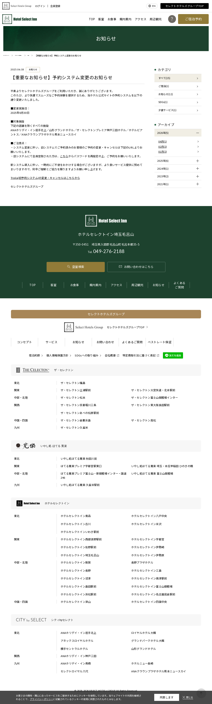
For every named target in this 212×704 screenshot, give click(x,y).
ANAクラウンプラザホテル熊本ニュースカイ (158, 671)
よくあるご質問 (179, 285)
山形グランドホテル (143, 649)
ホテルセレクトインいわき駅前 (80, 532)
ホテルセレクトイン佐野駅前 (78, 547)
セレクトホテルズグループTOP (184, 6)
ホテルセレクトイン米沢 (146, 524)
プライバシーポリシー (41, 699)
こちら (64, 156)
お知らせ (158, 285)
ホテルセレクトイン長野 (76, 570)
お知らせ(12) (165, 94)
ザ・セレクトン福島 (73, 383)
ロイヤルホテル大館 (143, 633)
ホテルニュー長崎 (142, 663)
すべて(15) (164, 78)
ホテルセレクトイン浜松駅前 (78, 594)
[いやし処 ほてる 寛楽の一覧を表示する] (106, 446)
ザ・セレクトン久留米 (74, 427)
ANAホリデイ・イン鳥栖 (76, 663)
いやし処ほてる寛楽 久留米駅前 (80, 485)
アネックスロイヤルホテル (77, 641)
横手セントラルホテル (74, 649)
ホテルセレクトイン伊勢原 (147, 555)
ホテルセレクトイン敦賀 (76, 562)
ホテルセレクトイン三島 (146, 570)
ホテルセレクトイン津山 (76, 602)
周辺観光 (155, 19)
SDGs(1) (162, 102)
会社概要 (110, 355)
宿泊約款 (34, 355)
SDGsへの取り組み (87, 355)
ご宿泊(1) (163, 86)
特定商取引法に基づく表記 (139, 355)
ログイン (40, 6)
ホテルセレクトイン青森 (76, 516)
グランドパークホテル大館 (147, 641)
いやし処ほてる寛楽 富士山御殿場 (152, 473)
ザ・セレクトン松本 (73, 397)
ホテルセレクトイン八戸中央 (149, 516)
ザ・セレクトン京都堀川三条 (78, 405)
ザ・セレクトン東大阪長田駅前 (150, 405)
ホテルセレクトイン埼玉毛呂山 (80, 555)
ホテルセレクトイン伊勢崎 (147, 547)
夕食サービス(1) (167, 110)
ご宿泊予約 (193, 19)
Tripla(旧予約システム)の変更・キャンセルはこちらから (45, 178)
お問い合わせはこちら (136, 267)
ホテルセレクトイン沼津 (76, 578)
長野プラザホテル (142, 562)
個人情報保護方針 (57, 355)
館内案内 (125, 19)
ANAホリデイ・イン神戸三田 (78, 656)
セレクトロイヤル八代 (74, 671)
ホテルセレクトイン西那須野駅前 (81, 539)
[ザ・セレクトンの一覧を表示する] (106, 370)
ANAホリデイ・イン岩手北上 (78, 633)
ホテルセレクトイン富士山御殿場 (151, 586)
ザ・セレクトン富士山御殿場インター (154, 397)
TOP (92, 19)
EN (154, 5)
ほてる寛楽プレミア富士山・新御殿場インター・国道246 (93, 475)
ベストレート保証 (159, 342)
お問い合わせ (105, 342)
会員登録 (55, 6)
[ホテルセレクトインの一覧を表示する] (106, 503)
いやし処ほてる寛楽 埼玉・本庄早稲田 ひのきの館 (162, 466)
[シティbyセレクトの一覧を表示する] (106, 620)
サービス (51, 342)
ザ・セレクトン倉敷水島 (76, 420)
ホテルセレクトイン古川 (76, 524)
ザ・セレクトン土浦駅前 (76, 390)
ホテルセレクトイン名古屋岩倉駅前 (153, 594)
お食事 (111, 19)
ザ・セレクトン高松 (143, 420)
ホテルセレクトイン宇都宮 (147, 539)
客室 (101, 19)
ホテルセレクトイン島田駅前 (78, 586)
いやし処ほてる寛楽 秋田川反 (79, 459)
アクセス (140, 19)
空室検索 (75, 267)
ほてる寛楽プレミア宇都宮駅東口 (81, 466)
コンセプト (24, 342)
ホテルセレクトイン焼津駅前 (149, 578)
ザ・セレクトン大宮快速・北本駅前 (153, 390)
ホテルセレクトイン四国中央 (149, 602)
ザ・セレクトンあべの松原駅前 (80, 413)
